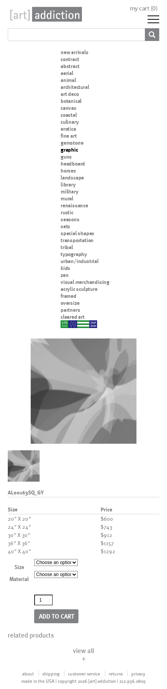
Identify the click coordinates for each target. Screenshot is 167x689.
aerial (67, 73)
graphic (69, 150)
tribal (67, 247)
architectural (75, 87)
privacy (138, 673)
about (28, 673)
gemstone (72, 143)
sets (65, 226)
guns (66, 157)
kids (65, 268)
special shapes (77, 233)
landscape (72, 177)
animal (68, 80)
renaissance (74, 205)
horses (68, 171)
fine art (69, 136)
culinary (69, 122)
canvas (69, 108)
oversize (70, 303)
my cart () (144, 8)
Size (19, 567)
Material (19, 579)
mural (67, 198)
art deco (69, 94)
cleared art (73, 317)
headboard (73, 164)
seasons (70, 219)
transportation (77, 240)
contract (70, 59)
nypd (66, 324)
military (69, 191)
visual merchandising (85, 282)
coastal (69, 115)
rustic (67, 212)
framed (69, 296)
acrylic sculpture (79, 289)
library (68, 184)
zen (64, 275)
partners (70, 310)
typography (74, 254)
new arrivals (75, 52)
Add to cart (56, 616)
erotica (68, 129)
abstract (70, 66)
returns (116, 673)
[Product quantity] (43, 600)
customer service (84, 673)
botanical (71, 101)
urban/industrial (80, 261)
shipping (50, 673)
